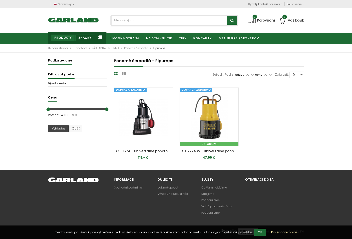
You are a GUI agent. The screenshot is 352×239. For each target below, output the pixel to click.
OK (260, 232)
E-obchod (80, 48)
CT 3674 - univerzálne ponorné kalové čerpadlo (144, 151)
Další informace (284, 232)
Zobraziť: (282, 74)
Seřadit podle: (223, 74)
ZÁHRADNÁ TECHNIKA (106, 48)
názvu (239, 74)
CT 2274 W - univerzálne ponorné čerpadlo (210, 151)
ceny (259, 74)
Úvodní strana (58, 48)
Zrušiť (75, 128)
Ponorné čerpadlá (136, 48)
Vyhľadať (58, 128)
